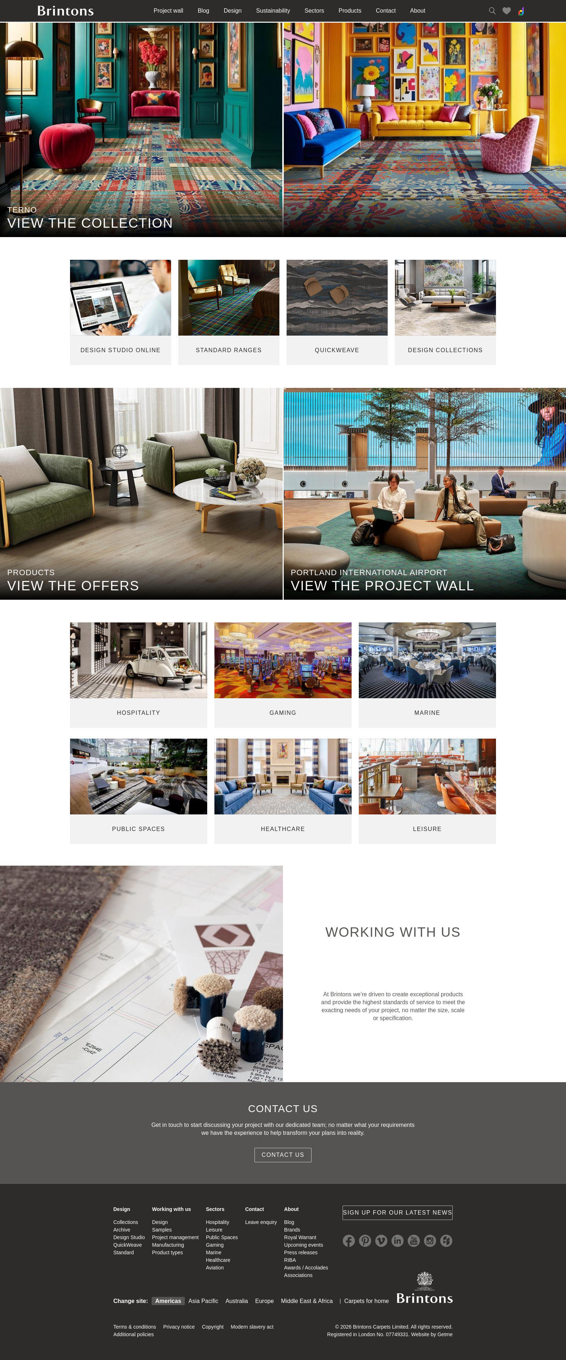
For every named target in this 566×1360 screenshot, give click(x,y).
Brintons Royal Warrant (424, 1287)
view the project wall (383, 585)
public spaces (138, 829)
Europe (264, 1301)
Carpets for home (366, 1301)
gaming (283, 713)
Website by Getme (432, 1334)
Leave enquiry (261, 1222)
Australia (237, 1301)
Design (233, 11)
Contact (386, 11)
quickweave (337, 350)
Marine (213, 1252)
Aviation (215, 1268)
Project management (175, 1237)
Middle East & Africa (307, 1301)
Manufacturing (168, 1245)
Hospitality (217, 1222)
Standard (123, 1252)
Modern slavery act (252, 1327)
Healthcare (218, 1260)
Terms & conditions (134, 1327)
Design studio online (120, 350)
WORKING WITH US (393, 932)
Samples (161, 1230)
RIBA (290, 1260)
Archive (121, 1230)
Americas (168, 1301)
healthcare (283, 829)
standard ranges (229, 350)
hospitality (138, 713)
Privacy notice (179, 1327)
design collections (445, 350)
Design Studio (129, 1237)
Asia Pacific (203, 1301)
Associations (298, 1275)
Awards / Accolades (306, 1268)
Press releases (301, 1252)
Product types (167, 1252)
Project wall (168, 11)
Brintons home (66, 11)
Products (350, 11)
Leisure (214, 1230)
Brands (292, 1230)
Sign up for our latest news (397, 1213)
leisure (427, 829)
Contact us (283, 1155)
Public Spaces (222, 1237)
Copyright (212, 1327)
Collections (125, 1222)
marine (427, 713)
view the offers (73, 585)
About (417, 11)
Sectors (314, 11)
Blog (203, 11)
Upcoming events (303, 1245)
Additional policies (133, 1334)
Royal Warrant (300, 1237)
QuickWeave (127, 1245)
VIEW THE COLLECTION (90, 223)
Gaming (214, 1245)
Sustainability (273, 11)
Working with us (171, 1209)
